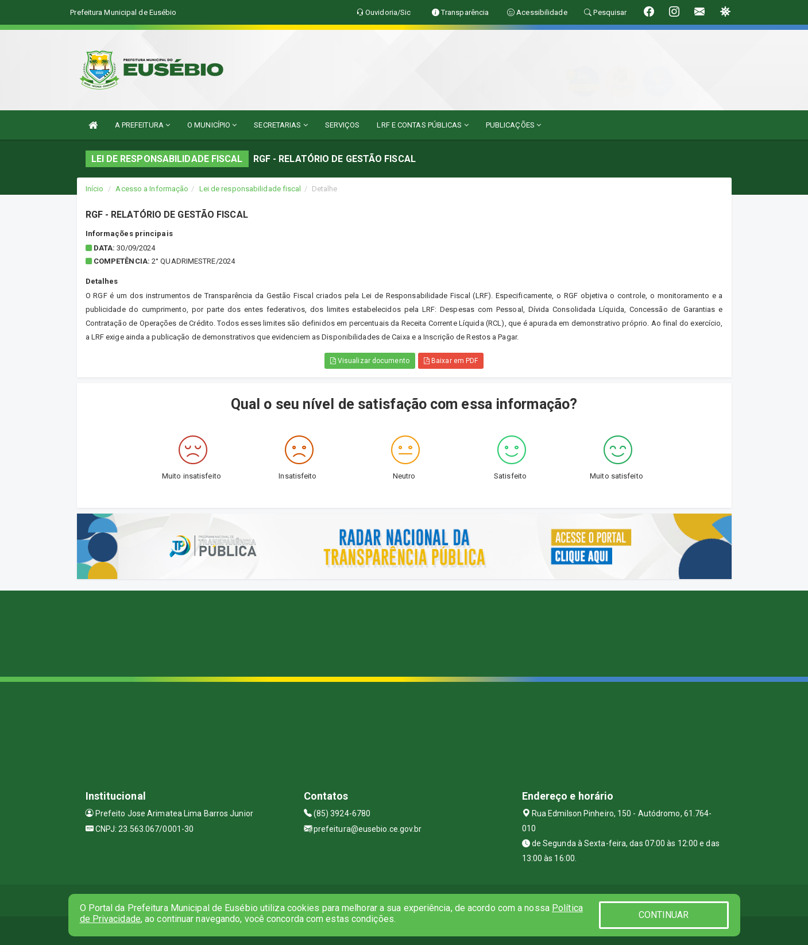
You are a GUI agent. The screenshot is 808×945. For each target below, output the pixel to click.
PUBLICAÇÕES (513, 125)
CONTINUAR (664, 914)
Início (95, 188)
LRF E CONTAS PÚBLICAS (422, 125)
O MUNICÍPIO (212, 125)
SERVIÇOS (342, 125)
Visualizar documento (369, 361)
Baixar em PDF (451, 361)
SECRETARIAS (280, 125)
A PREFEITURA (142, 125)
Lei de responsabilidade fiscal (250, 188)
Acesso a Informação (151, 188)
